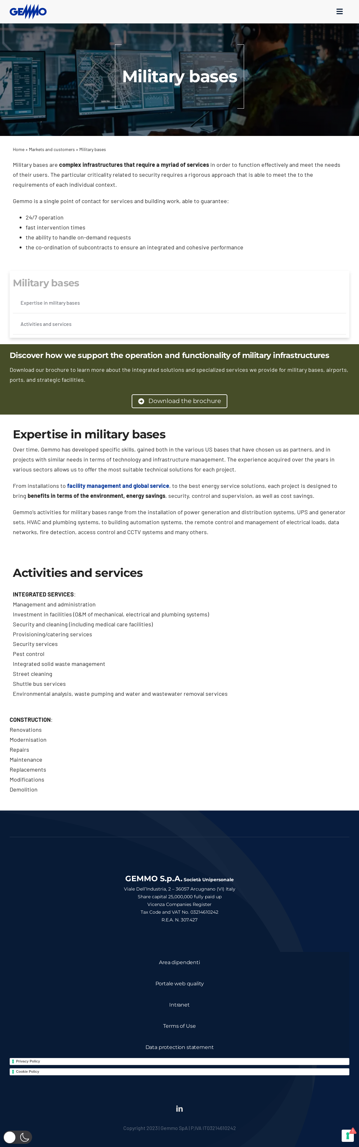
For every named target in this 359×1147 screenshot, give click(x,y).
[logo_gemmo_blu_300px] (28, 6)
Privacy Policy (28, 1061)
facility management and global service (118, 485)
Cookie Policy (27, 1071)
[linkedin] (179, 1109)
